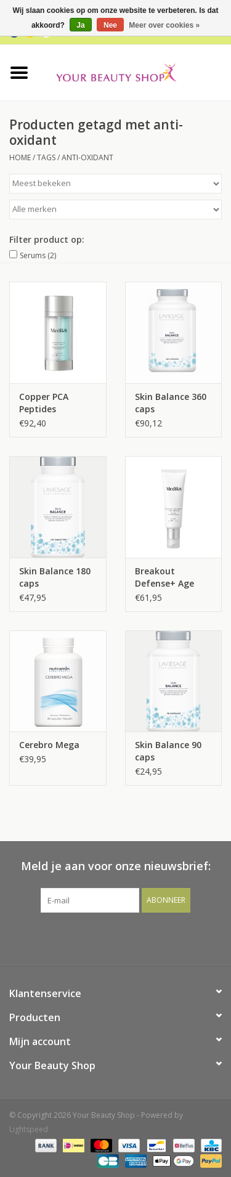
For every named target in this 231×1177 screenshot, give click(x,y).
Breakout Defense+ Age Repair (164, 577)
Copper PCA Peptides (43, 403)
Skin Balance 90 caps (168, 751)
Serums (38, 255)
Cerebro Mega (49, 745)
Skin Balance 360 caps (170, 403)
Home (20, 157)
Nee (110, 25)
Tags (46, 157)
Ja (80, 25)
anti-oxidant (87, 157)
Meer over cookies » (164, 25)
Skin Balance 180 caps (55, 577)
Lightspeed (28, 1129)
